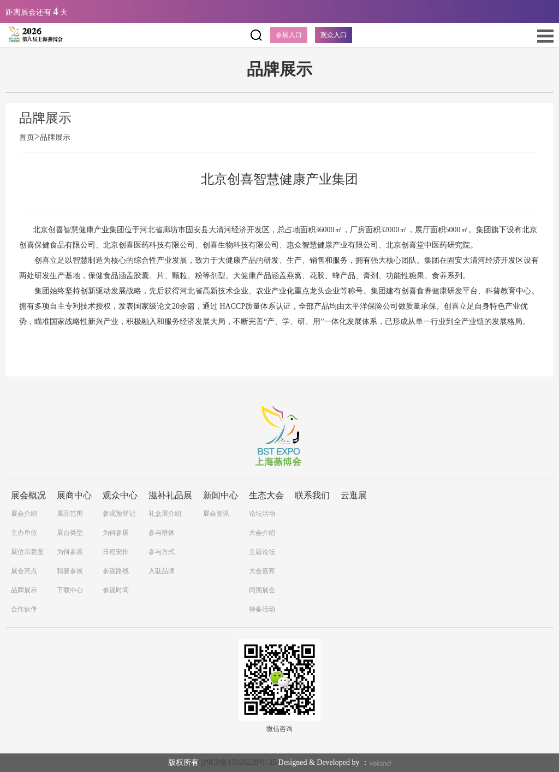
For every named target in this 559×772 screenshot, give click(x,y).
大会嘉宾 (262, 571)
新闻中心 (220, 495)
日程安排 (116, 552)
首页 (29, 137)
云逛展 (354, 495)
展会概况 (28, 495)
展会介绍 (24, 513)
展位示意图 (27, 552)
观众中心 (120, 495)
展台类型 (70, 533)
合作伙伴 (24, 609)
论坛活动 (262, 513)
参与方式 (161, 552)
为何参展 (70, 552)
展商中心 (74, 495)
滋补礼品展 (170, 495)
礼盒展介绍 (164, 513)
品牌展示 (55, 137)
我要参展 (70, 571)
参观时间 (116, 590)
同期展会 (262, 590)
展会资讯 (216, 513)
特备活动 (262, 609)
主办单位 (24, 533)
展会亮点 (24, 571)
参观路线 (116, 571)
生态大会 (266, 495)
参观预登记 (119, 513)
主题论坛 (262, 552)
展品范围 (70, 513)
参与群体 (161, 533)
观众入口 (333, 35)
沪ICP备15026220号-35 (238, 762)
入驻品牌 (161, 571)
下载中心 (70, 590)
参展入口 (289, 35)
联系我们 (312, 495)
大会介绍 (262, 533)
